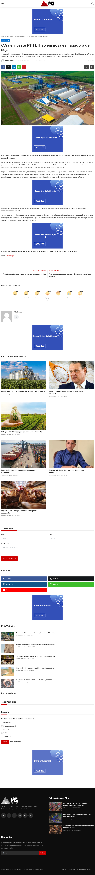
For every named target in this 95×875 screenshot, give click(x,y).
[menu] (2, 3)
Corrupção (6, 723)
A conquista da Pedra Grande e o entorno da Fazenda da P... (36, 644)
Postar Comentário (9, 558)
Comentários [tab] (9, 528)
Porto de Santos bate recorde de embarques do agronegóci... (19, 471)
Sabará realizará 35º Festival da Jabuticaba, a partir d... (34, 680)
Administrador (19, 312)
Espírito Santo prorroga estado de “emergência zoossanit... (19, 512)
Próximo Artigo (55, 270)
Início (2, 36)
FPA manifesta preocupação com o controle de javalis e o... (36, 656)
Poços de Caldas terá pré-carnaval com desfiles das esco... (77, 815)
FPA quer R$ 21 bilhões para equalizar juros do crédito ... (23, 432)
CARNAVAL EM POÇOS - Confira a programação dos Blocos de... (75, 804)
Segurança (7, 736)
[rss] (30, 815)
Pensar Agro (10, 255)
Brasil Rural (10, 36)
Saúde (5, 733)
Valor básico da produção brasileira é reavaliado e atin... (35, 668)
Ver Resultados (15, 742)
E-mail (51, 535)
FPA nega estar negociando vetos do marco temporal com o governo (70, 275)
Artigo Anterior (39, 270)
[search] (92, 3)
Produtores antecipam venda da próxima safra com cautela (24, 274)
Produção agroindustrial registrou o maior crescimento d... (23, 391)
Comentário (5, 543)
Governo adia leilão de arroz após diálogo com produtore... (66, 471)
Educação (6, 729)
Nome (3, 535)
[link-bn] (47, 21)
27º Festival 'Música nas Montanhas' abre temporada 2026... (78, 827)
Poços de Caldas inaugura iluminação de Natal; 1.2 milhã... (35, 633)
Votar (5, 742)
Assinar (42, 853)
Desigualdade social (10, 726)
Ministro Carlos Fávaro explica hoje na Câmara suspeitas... (66, 392)
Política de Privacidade (84, 870)
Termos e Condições (68, 870)
